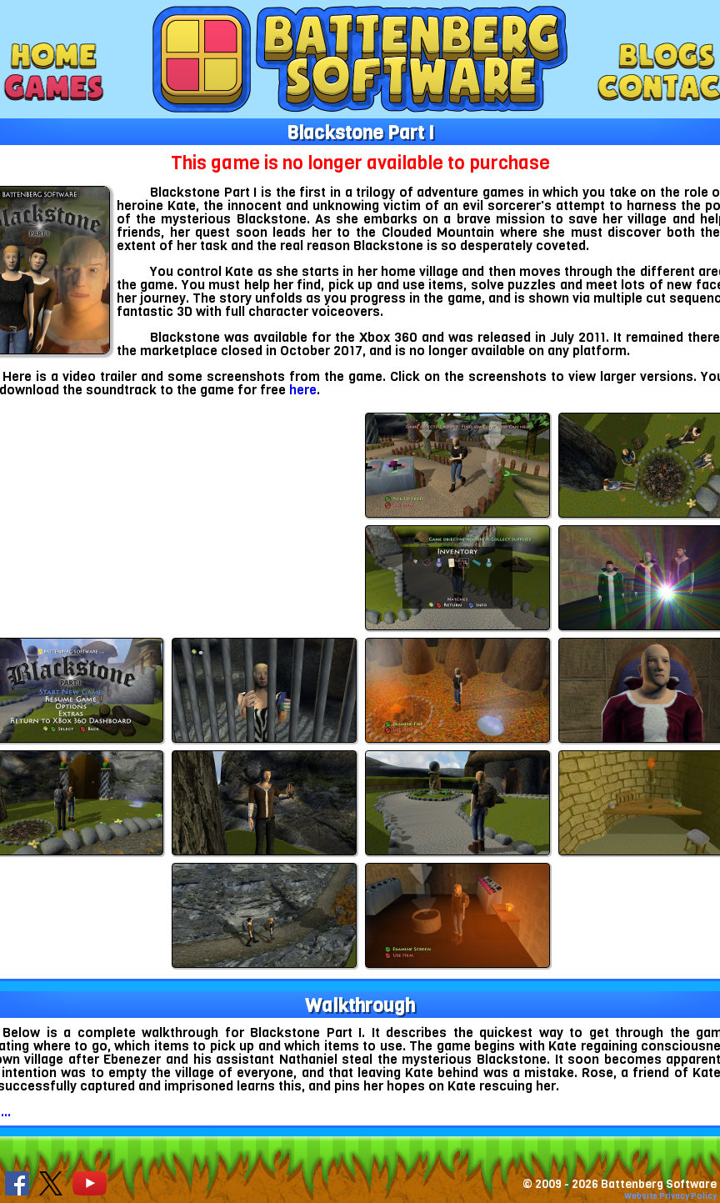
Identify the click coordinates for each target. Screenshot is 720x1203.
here (303, 389)
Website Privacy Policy (670, 1195)
